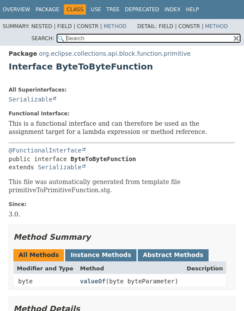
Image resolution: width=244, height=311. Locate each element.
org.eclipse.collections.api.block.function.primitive (114, 53)
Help (192, 9)
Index (173, 9)
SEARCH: (43, 38)
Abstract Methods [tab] (173, 254)
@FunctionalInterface (45, 150)
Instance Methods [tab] (100, 254)
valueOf (92, 281)
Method (115, 26)
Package (47, 9)
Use (96, 9)
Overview (16, 9)
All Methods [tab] (39, 254)
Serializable (30, 99)
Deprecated (142, 9)
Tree (113, 9)
